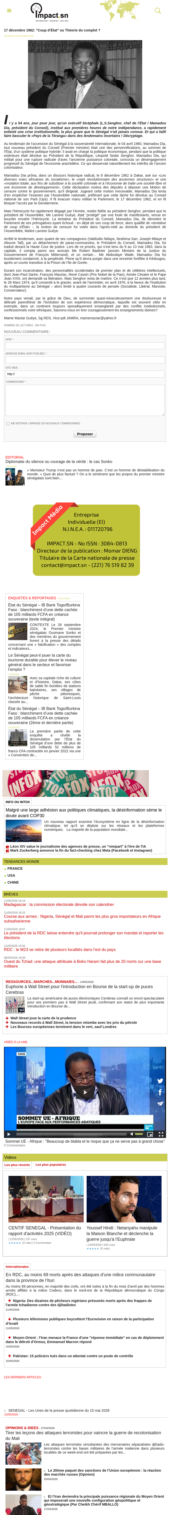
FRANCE (13, 832)
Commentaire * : (16, 381)
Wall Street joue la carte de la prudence (38, 963)
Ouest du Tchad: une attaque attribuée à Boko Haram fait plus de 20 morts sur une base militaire (78, 912)
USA (9, 839)
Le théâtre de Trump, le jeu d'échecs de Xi (77, 1484)
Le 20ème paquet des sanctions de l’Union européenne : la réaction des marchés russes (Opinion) (103, 1407)
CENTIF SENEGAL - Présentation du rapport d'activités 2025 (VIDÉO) (45, 1175)
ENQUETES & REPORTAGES (28, 596)
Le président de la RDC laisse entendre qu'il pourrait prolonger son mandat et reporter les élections (80, 890)
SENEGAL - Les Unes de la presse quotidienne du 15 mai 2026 (53, 1348)
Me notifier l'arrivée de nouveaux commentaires (45, 423)
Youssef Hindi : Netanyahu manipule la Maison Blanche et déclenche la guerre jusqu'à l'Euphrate (120, 1178)
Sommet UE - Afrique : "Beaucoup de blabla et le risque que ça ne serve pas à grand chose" (85, 1084)
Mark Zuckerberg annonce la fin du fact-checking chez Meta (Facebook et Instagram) (70, 814)
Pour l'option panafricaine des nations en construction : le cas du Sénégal (100, 1458)
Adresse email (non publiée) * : (26, 353)
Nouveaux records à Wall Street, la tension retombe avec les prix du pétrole (63, 967)
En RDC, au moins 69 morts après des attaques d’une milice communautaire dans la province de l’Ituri (72, 1225)
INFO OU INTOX (18, 766)
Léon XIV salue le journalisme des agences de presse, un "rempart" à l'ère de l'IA (67, 810)
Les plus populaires (51, 1107)
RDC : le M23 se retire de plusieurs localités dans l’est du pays (52, 901)
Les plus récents (17, 1107)
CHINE (11, 846)
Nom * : (9, 339)
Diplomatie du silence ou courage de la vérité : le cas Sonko (51, 460)
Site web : (12, 367)
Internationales (17, 1214)
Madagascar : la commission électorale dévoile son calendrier (51, 867)
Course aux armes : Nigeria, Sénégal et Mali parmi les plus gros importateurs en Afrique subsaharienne (83, 879)
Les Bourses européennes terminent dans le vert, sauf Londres (55, 971)
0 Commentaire (13, 1087)
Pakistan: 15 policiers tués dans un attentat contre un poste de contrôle (63, 1292)
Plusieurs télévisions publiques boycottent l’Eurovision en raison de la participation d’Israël (78, 1261)
